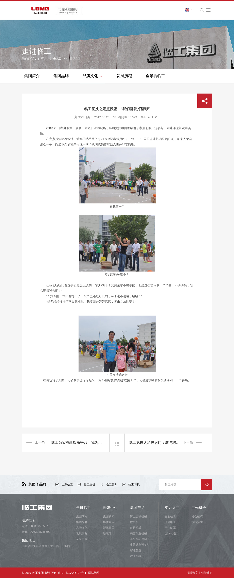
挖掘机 (134, 522)
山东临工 (67, 484)
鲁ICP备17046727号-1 (72, 572)
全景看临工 (155, 76)
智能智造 (135, 550)
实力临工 (172, 508)
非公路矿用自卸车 (141, 539)
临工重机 (89, 484)
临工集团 (38, 572)
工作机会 (198, 508)
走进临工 (55, 58)
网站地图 (94, 572)
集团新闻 (108, 516)
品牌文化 (92, 75)
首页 (41, 58)
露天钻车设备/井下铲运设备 (141, 544)
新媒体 (107, 533)
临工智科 (111, 484)
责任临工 (170, 527)
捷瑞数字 (192, 572)
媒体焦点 (108, 522)
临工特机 (134, 484)
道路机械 (135, 527)
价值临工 (170, 522)
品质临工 (170, 516)
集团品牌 (61, 76)
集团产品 (137, 508)
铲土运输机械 (138, 516)
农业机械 (135, 556)
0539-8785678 (40, 526)
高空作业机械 (138, 533)
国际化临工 (172, 533)
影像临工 (108, 527)
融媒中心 (110, 508)
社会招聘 (197, 516)
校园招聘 (197, 522)
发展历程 (124, 76)
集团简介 (32, 76)
